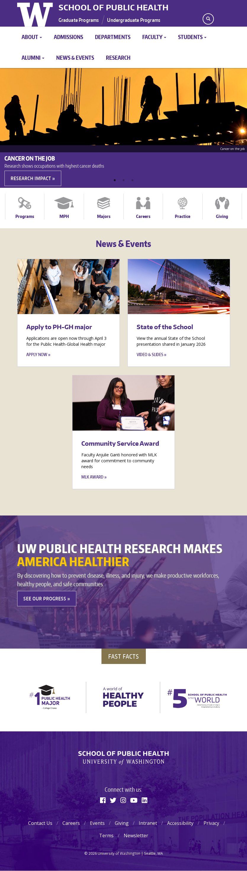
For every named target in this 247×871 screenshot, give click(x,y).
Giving (222, 216)
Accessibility (180, 823)
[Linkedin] (144, 800)
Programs (24, 216)
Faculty (154, 36)
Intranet (148, 823)
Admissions (68, 36)
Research (118, 57)
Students (192, 36)
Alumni (33, 57)
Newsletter (136, 835)
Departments (112, 36)
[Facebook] (103, 800)
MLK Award (92, 476)
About (32, 36)
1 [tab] (115, 180)
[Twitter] (113, 800)
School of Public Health (114, 7)
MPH (64, 216)
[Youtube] (134, 800)
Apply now (36, 354)
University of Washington (35, 13)
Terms (106, 835)
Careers (143, 216)
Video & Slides (150, 354)
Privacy (211, 823)
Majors (103, 216)
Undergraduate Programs (133, 20)
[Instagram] (123, 800)
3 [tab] (132, 180)
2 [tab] (124, 180)
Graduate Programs (79, 20)
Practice (182, 216)
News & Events (75, 57)
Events (97, 823)
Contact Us (40, 823)
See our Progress (44, 599)
